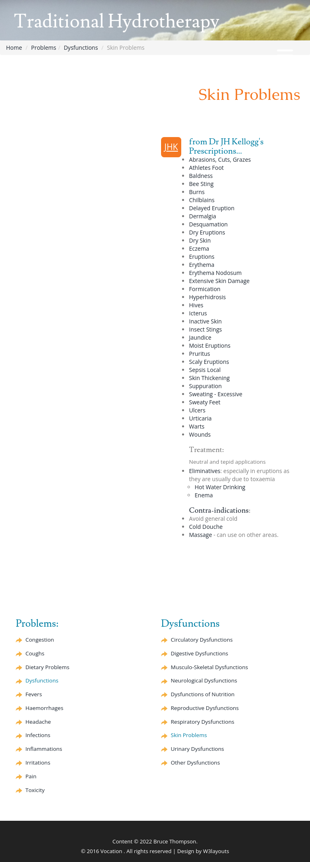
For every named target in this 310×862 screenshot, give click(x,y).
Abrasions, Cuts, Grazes (220, 159)
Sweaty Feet (204, 402)
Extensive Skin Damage (219, 281)
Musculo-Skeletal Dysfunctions (209, 667)
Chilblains (201, 200)
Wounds (200, 434)
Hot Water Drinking (220, 487)
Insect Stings (205, 329)
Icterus (198, 313)
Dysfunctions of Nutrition (203, 694)
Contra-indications (219, 510)
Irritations (37, 762)
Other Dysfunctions (195, 762)
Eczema (199, 248)
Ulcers (197, 410)
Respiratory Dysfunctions (202, 721)
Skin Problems (189, 735)
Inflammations (43, 748)
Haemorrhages (44, 708)
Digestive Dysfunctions (199, 653)
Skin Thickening (209, 378)
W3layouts (216, 851)
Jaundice (200, 337)
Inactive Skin (205, 321)
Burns (197, 192)
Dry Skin (200, 240)
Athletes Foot (206, 167)
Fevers (33, 694)
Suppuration (205, 386)
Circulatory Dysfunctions (201, 639)
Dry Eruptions (207, 232)
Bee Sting (201, 184)
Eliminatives (204, 471)
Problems (43, 47)
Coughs (34, 653)
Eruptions (201, 256)
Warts (196, 426)
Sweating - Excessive (215, 394)
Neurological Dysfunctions (204, 680)
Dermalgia (202, 216)
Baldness (201, 176)
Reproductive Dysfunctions (205, 708)
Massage (200, 535)
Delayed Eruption (212, 208)
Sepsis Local (204, 370)
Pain (30, 776)
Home (14, 47)
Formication (204, 289)
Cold (205, 526)
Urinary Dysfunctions (197, 748)
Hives (196, 305)
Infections (37, 735)
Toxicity (34, 790)
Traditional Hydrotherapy (116, 21)
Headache (38, 721)
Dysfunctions (81, 47)
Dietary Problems (47, 667)
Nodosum (215, 273)
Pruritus (199, 353)
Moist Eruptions (209, 345)
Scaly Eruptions (209, 362)
